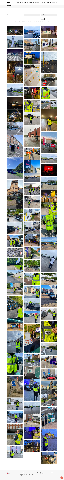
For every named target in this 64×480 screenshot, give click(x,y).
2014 (40, 21)
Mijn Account (49, 1)
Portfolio (41, 1)
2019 (30, 21)
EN (51, 472)
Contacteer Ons (26, 1)
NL (53, 472)
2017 (34, 21)
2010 (48, 21)
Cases (31, 1)
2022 (24, 21)
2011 (46, 21)
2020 (28, 21)
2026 (15, 21)
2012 (44, 21)
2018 (32, 21)
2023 (22, 21)
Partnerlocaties (35, 1)
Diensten (20, 1)
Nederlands (55, 1)
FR (52, 472)
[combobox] (23, 19)
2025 (17, 21)
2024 (19, 21)
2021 (26, 21)
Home (17, 1)
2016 (36, 21)
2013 (42, 21)
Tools (45, 1)
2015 (38, 21)
